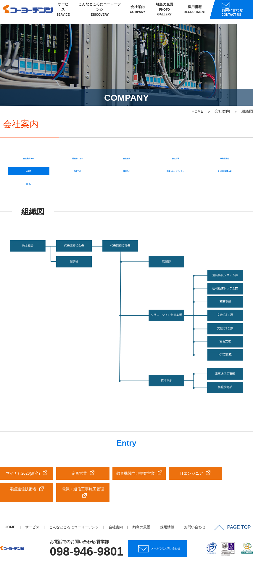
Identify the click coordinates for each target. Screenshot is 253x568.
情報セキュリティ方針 (175, 140)
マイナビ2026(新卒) (23, 446)
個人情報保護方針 (224, 140)
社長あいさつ (77, 124)
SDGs (28, 156)
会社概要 (127, 124)
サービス (63, 11)
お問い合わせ (194, 501)
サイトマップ (237, 546)
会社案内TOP (28, 124)
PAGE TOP (235, 500)
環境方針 (127, 140)
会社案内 (137, 12)
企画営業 (79, 446)
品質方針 (77, 140)
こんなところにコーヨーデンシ (100, 11)
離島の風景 (164, 12)
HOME (10, 501)
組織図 (28, 140)
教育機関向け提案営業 (135, 446)
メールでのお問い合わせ (162, 521)
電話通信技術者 (22, 462)
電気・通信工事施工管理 (83, 462)
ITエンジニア (191, 446)
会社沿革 (175, 124)
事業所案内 (224, 124)
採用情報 (195, 12)
